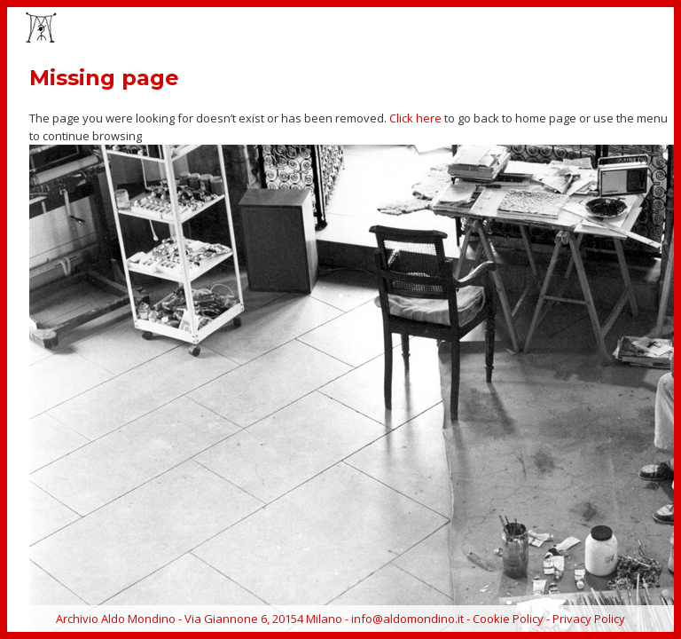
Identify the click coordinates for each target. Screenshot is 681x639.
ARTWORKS (300, 29)
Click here (415, 118)
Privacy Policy (588, 619)
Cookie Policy (508, 619)
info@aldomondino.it (407, 619)
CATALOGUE (447, 29)
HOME (231, 29)
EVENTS (374, 29)
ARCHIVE (606, 29)
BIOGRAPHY (531, 29)
